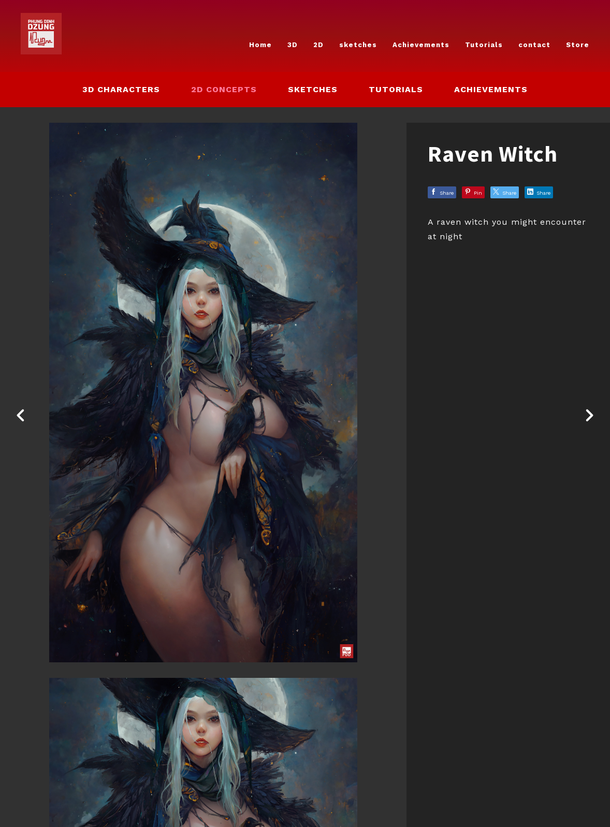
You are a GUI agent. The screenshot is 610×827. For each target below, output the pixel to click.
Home (260, 45)
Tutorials (484, 45)
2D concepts (224, 89)
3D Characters (121, 89)
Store (577, 45)
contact (534, 45)
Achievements (421, 45)
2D (318, 45)
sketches (358, 45)
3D (292, 45)
